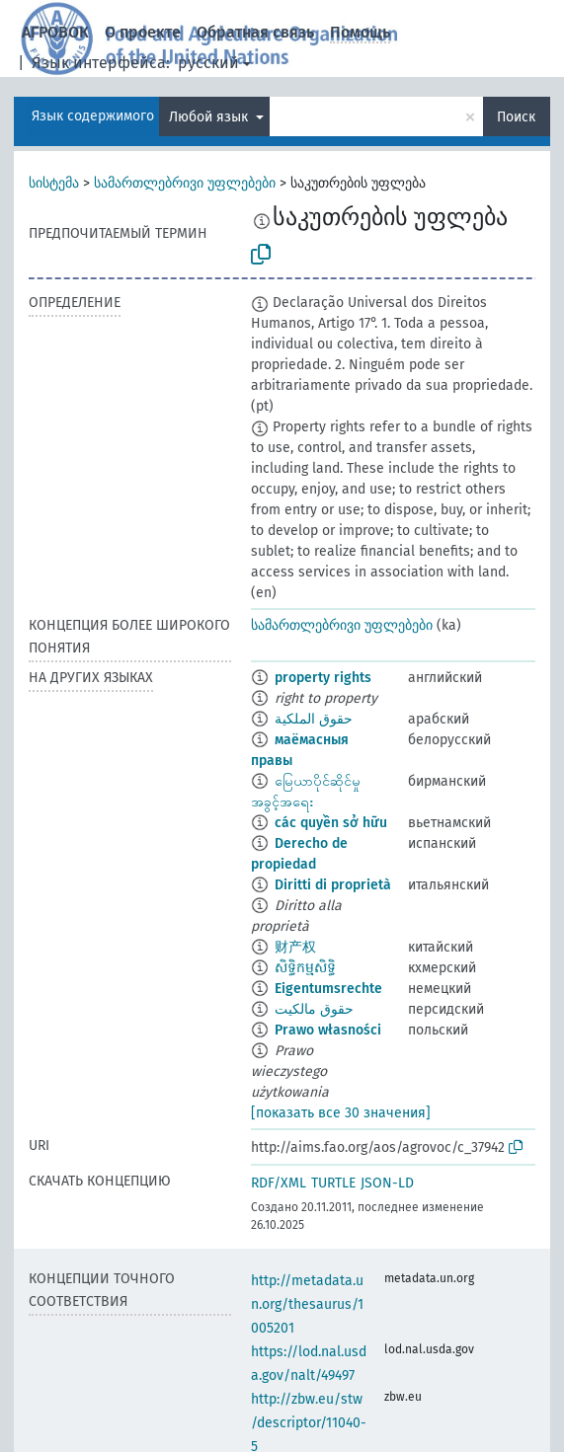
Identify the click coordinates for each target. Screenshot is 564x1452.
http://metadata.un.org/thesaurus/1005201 (307, 1304)
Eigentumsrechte (328, 988)
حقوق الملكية (314, 719)
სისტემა (54, 183)
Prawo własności (328, 1030)
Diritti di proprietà (333, 885)
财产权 (295, 947)
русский (208, 62)
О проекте (143, 32)
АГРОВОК (55, 32)
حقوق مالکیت (314, 1009)
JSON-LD (387, 1183)
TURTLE (333, 1183)
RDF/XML (278, 1183)
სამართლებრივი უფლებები (185, 183)
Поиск (516, 117)
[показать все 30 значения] (341, 1113)
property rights (323, 677)
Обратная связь (255, 32)
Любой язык (210, 117)
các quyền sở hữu (331, 822)
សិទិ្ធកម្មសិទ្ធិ (305, 967)
